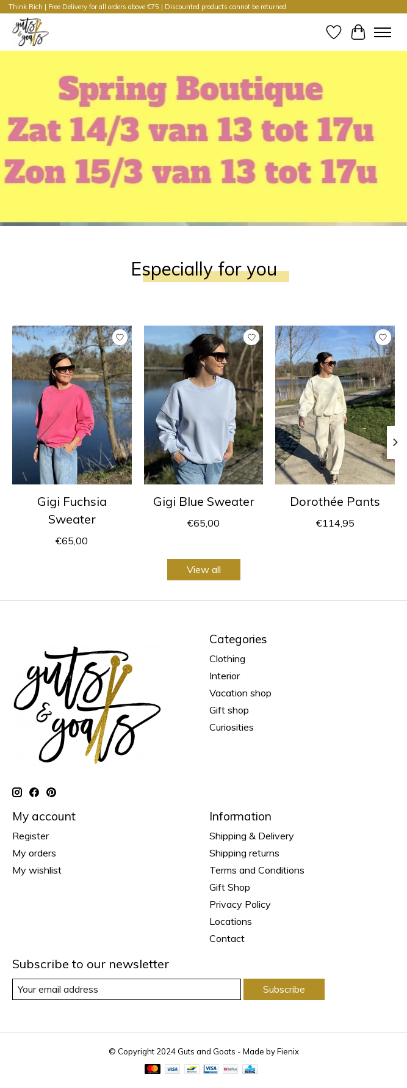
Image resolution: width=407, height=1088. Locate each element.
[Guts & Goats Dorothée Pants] (335, 405)
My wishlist (37, 870)
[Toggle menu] (382, 32)
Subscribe (284, 989)
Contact (227, 938)
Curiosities (231, 727)
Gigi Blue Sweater (203, 501)
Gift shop (229, 710)
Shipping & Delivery (251, 836)
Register (30, 836)
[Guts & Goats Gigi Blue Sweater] (204, 405)
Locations (230, 921)
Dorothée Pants (335, 501)
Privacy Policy (240, 904)
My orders (34, 853)
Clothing (227, 658)
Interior (224, 676)
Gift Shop (229, 887)
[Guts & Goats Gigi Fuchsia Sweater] (72, 405)
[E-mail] (126, 989)
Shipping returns (244, 853)
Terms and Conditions (256, 870)
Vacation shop (240, 693)
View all (204, 569)
